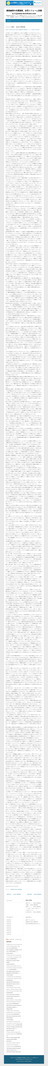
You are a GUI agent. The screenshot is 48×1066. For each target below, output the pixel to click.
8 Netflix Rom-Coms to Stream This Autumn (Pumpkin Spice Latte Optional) (14, 946)
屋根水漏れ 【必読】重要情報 (34, 894)
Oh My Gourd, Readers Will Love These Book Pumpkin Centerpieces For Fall (14, 967)
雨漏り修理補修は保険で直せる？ (33, 923)
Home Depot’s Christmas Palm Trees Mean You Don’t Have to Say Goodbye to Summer (14, 1023)
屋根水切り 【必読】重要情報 (13, 894)
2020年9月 (8, 920)
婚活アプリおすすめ (30, 920)
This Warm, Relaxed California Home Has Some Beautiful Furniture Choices (13, 1044)
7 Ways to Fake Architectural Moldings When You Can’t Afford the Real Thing (13, 1012)
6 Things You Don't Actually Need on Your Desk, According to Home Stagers (13, 957)
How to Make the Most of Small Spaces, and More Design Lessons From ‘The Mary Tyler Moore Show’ (14, 989)
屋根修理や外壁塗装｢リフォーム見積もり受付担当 (29, 29)
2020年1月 (8, 934)
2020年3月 (8, 930)
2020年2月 (8, 932)
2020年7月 (8, 923)
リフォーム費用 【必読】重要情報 (15, 27)
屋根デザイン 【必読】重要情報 (33, 903)
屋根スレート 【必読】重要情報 (33, 906)
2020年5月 (8, 927)
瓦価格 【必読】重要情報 (32, 904)
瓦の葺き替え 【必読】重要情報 (33, 912)
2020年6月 (8, 925)
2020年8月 (8, 921)
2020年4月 (8, 929)
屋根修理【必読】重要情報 (16, 889)
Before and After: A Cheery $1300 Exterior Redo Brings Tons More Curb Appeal (13, 1001)
